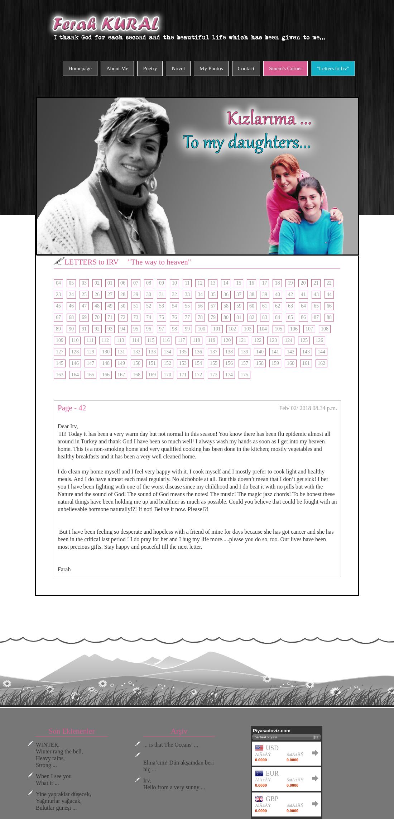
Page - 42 (72, 408)
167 (121, 374)
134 (167, 351)
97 (161, 329)
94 (122, 329)
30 (148, 294)
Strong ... (46, 765)
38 (251, 294)
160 (290, 363)
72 (122, 317)
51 (135, 306)
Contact (246, 68)
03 (84, 283)
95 (135, 329)
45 (58, 306)
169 (152, 374)
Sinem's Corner (285, 68)
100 (201, 329)
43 (316, 294)
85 (290, 317)
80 (226, 317)
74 (148, 317)
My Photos (211, 68)
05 (71, 283)
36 (226, 294)
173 (213, 374)
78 (200, 317)
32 (174, 294)
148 (106, 363)
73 (135, 317)
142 (290, 351)
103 (247, 329)
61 (264, 306)
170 (167, 374)
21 (315, 283)
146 (75, 363)
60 (251, 306)
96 (148, 329)
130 (106, 351)
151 (152, 363)
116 (165, 340)
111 (89, 340)
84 (277, 317)
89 (58, 329)
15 (238, 283)
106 (294, 329)
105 (278, 329)
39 (264, 294)
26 (97, 294)
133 (152, 351)
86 (303, 317)
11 (187, 283)
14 (225, 283)
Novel (178, 68)
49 (109, 306)
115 (150, 340)
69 (84, 317)
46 (71, 306)
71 (109, 317)
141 (275, 351)
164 (75, 374)
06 (122, 283)
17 (264, 283)
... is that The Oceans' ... (170, 745)
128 (75, 351)
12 (199, 283)
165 (90, 374)
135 (183, 351)
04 (58, 283)
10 (174, 283)
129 (90, 351)
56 (200, 306)
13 (212, 283)
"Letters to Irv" (333, 68)
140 (260, 351)
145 (59, 363)
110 (74, 340)
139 (244, 351)
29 (135, 294)
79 (213, 317)
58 (226, 306)
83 (264, 317)
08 (148, 283)
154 (198, 363)
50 (122, 306)
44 (329, 294)
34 (200, 294)
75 (161, 317)
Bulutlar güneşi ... (56, 808)
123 (273, 340)
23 (58, 294)
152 (167, 363)
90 (71, 329)
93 (109, 329)
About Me (117, 68)
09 (161, 283)
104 (263, 329)
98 (174, 329)
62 (277, 306)
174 (229, 374)
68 (71, 317)
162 (321, 363)
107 (309, 329)
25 (84, 294)
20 (303, 283)
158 (260, 363)
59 (238, 306)
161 (306, 363)
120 (227, 340)
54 (174, 306)
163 (59, 374)
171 (183, 374)
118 (196, 340)
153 (183, 363)
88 (329, 317)
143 (306, 351)
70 (97, 317)
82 (251, 317)
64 (303, 306)
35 (213, 294)
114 (135, 340)
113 (120, 340)
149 (121, 363)
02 (97, 283)
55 (187, 306)
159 (275, 363)
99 (187, 329)
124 (288, 340)
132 (136, 351)
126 (319, 340)
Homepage (80, 68)
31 (161, 294)
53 (161, 306)
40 (277, 294)
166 (106, 374)
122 (257, 340)
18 (277, 283)
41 (303, 294)
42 (290, 294)
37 (238, 294)
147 (90, 363)
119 (211, 340)
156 (229, 363)
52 (148, 306)
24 (71, 294)
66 (329, 306)
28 (122, 294)
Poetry (150, 68)
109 (59, 340)
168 (136, 374)
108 (324, 329)
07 (135, 283)
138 (229, 351)
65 (316, 306)
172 (198, 374)
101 (217, 329)
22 (328, 283)
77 (187, 317)
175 (244, 374)
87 (316, 317)
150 (136, 363)
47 (84, 306)
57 (213, 306)
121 (242, 340)
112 (105, 340)
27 (109, 294)
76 (174, 317)
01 (109, 283)
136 (198, 351)
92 (97, 329)
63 (290, 306)
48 (97, 306)
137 (213, 351)
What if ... (47, 783)
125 (304, 340)
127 (59, 351)
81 (238, 317)
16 (251, 283)
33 (187, 294)
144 (321, 351)
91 (84, 329)
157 (244, 363)
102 (232, 329)
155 (213, 363)
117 (181, 340)
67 (58, 317)
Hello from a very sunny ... (174, 787)
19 (290, 283)
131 (121, 351)
